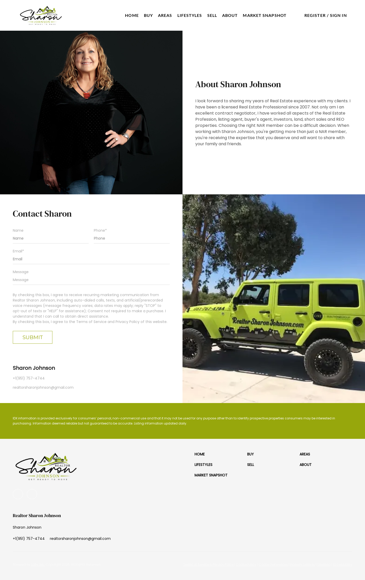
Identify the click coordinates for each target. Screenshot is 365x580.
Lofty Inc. (38, 564)
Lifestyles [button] (189, 15)
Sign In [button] (338, 15)
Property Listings (302, 564)
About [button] (230, 15)
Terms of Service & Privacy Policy (208, 564)
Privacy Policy (128, 321)
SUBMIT (32, 337)
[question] (91, 280)
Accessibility (342, 564)
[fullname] (51, 238)
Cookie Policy (246, 564)
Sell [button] (212, 15)
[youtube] (18, 494)
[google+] (32, 494)
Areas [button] (165, 15)
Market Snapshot (265, 15)
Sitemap (323, 564)
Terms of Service (91, 321)
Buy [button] (148, 15)
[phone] (132, 238)
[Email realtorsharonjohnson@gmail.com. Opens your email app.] (80, 538)
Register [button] (315, 15)
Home (132, 15)
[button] (41, 15)
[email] (91, 259)
